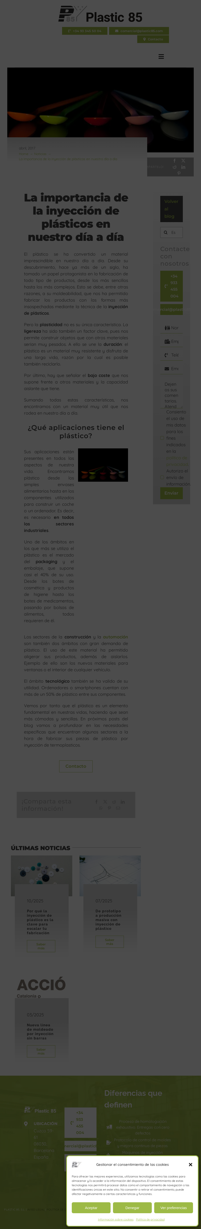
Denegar (132, 1208)
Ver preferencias (173, 1208)
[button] (190, 1164)
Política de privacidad (150, 1219)
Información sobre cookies (116, 1219)
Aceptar (91, 1208)
